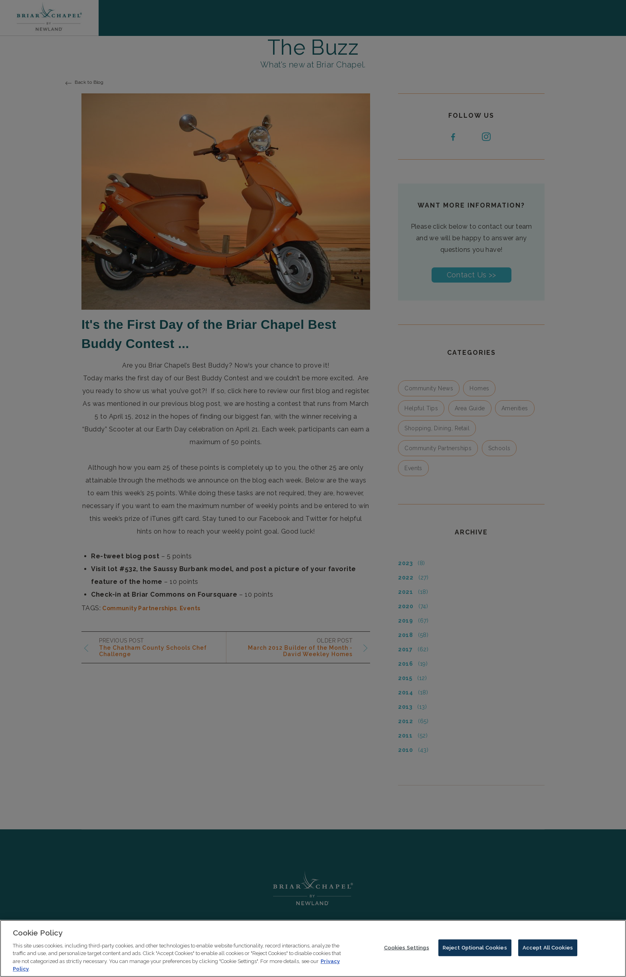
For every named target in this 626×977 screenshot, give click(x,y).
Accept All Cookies (548, 953)
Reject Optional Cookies (475, 953)
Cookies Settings (406, 953)
